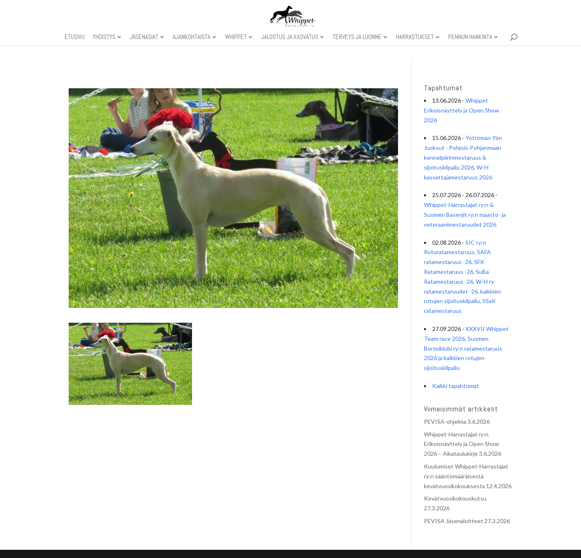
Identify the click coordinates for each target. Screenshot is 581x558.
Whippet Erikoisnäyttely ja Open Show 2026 (461, 110)
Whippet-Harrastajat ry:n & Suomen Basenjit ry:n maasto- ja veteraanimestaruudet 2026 (465, 214)
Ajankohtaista (192, 37)
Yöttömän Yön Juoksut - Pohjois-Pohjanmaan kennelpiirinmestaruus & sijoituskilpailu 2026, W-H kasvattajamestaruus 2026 (463, 157)
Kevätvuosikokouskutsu (455, 498)
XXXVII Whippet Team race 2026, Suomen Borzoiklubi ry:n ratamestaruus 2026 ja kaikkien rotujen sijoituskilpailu (466, 348)
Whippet (236, 37)
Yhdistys (104, 37)
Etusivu (75, 37)
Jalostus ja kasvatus (289, 37)
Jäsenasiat (144, 37)
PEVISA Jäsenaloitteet (453, 520)
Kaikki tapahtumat (455, 385)
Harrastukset (415, 37)
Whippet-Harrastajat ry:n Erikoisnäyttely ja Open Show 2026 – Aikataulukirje (461, 444)
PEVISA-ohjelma (445, 421)
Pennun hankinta (470, 37)
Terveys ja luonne (357, 37)
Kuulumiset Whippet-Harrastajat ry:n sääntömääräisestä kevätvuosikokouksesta (466, 476)
